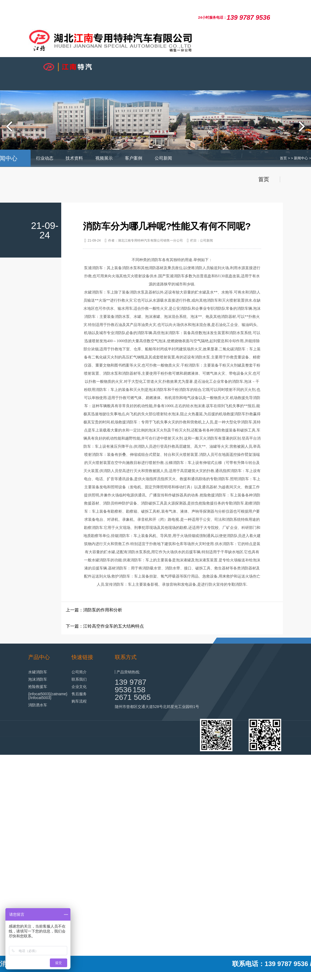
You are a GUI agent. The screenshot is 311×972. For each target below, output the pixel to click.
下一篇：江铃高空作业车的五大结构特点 (105, 626)
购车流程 (79, 701)
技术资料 (74, 158)
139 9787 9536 (131, 686)
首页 (283, 158)
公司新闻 (163, 158)
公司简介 (79, 672)
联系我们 (79, 679)
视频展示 (104, 158)
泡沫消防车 (37, 679)
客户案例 (133, 158)
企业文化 (79, 686)
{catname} (58, 694)
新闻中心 (301, 158)
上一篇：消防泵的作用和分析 (94, 610)
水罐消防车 (37, 672)
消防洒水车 (37, 705)
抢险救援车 (37, 686)
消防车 (212, 300)
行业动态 (44, 158)
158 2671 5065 (133, 693)
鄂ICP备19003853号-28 (263, 768)
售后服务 (79, 694)
